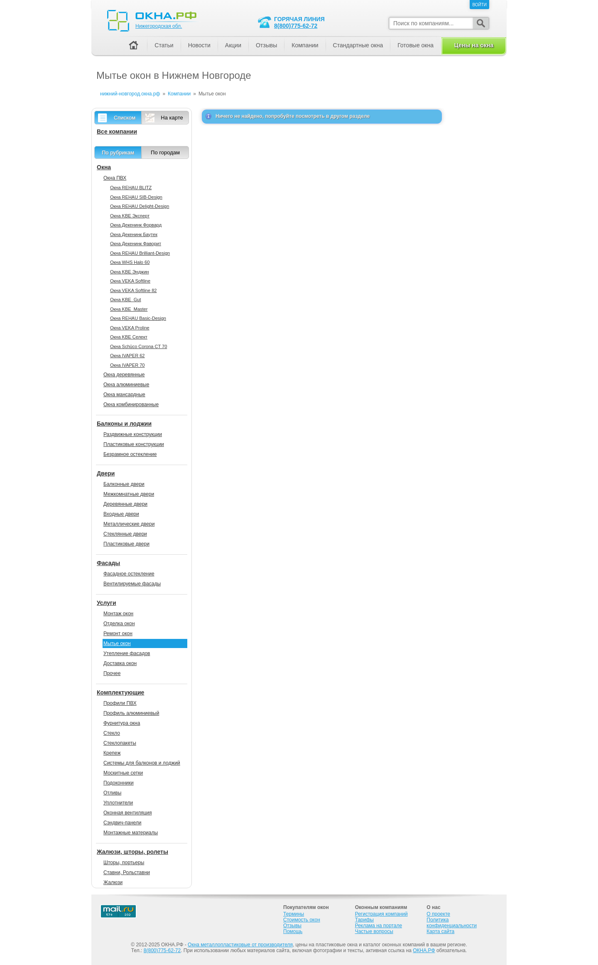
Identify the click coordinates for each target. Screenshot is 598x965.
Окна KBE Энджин (129, 271)
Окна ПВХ (114, 178)
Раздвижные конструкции (132, 434)
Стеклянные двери (125, 534)
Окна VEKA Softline (130, 280)
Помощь (292, 931)
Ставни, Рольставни (126, 872)
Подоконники (118, 783)
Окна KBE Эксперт (130, 215)
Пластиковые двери (126, 544)
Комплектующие (120, 692)
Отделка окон (119, 623)
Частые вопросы (374, 931)
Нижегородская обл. (158, 26)
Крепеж (111, 753)
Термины (293, 914)
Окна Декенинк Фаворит (135, 243)
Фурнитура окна (121, 723)
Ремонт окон (117, 633)
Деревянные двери (125, 504)
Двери (106, 473)
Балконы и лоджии (124, 423)
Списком (124, 118)
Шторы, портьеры (123, 862)
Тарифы (364, 920)
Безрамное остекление (130, 454)
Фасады (108, 563)
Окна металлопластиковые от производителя (240, 945)
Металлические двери (128, 524)
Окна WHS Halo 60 (130, 262)
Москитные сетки (123, 773)
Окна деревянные (124, 375)
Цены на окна (473, 45)
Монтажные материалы (130, 833)
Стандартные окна (358, 45)
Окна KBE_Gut (125, 299)
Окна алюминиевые (126, 384)
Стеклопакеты (119, 743)
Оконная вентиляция (127, 813)
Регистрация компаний (381, 914)
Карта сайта (440, 931)
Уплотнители (118, 803)
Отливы (112, 793)
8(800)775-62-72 (295, 25)
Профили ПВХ (120, 703)
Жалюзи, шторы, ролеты (132, 851)
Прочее (111, 673)
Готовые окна (415, 45)
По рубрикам (118, 152)
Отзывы (266, 45)
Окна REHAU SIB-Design (136, 197)
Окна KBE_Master (128, 309)
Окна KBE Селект (128, 336)
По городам (165, 152)
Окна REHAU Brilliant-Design (140, 253)
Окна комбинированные (131, 404)
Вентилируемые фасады (132, 584)
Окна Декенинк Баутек (133, 234)
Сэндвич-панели (122, 823)
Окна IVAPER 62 (127, 355)
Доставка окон (120, 663)
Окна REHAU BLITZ (131, 187)
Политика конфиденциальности (451, 922)
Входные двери (121, 514)
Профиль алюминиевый (131, 713)
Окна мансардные (124, 394)
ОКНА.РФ (424, 950)
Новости (199, 45)
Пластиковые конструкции (133, 444)
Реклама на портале (378, 925)
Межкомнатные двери (128, 494)
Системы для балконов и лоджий (141, 763)
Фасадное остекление (128, 574)
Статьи (163, 45)
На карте (172, 118)
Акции (233, 45)
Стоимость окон (301, 920)
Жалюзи (113, 882)
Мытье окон (117, 643)
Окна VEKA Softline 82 (133, 290)
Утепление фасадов (126, 653)
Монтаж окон (118, 614)
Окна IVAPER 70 (127, 365)
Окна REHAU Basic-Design (138, 318)
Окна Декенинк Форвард (136, 224)
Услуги (106, 602)
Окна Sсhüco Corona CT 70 (138, 346)
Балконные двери (124, 484)
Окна (104, 167)
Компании (305, 45)
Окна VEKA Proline (130, 327)
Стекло (111, 733)
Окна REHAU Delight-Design (139, 206)
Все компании (117, 131)
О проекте (438, 914)
